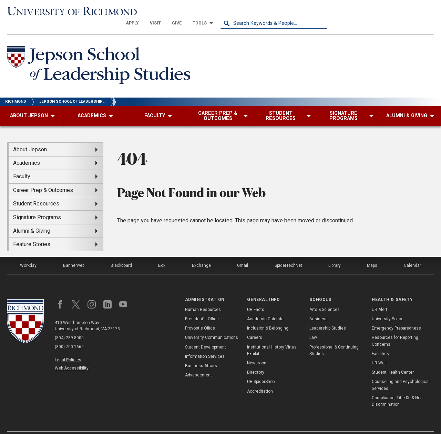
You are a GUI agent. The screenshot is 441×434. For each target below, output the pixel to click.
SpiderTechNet (288, 253)
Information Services (205, 344)
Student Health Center (393, 360)
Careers (254, 325)
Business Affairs (201, 353)
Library (334, 253)
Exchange (201, 253)
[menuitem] (239, 11)
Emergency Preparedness (396, 316)
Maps (372, 253)
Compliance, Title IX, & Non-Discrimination (398, 388)
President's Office (202, 306)
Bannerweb (73, 253)
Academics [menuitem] (26, 151)
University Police (387, 306)
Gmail (242, 253)
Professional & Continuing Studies (334, 338)
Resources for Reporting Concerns (395, 328)
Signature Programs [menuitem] (37, 205)
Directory (255, 360)
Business (318, 306)
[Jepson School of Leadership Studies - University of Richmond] (100, 54)
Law (313, 325)
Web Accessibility (72, 355)
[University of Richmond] (60, 11)
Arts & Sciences (324, 297)
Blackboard (121, 253)
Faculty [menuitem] (21, 164)
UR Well (379, 351)
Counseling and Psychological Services (401, 373)
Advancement (198, 363)
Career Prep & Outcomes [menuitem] (43, 177)
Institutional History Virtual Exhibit (272, 338)
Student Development (205, 334)
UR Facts (255, 297)
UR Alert (379, 297)
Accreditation (260, 378)
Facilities (380, 341)
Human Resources (203, 297)
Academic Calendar (266, 306)
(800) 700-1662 (69, 334)
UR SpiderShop (261, 369)
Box (161, 253)
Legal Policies (68, 347)
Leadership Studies (327, 316)
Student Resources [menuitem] (36, 191)
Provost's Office (200, 316)
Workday (28, 253)
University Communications (211, 325)
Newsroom (257, 351)
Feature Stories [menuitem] (31, 232)
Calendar (412, 253)
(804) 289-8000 (69, 325)
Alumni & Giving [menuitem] (31, 218)
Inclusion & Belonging (267, 316)
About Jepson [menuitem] (30, 137)
